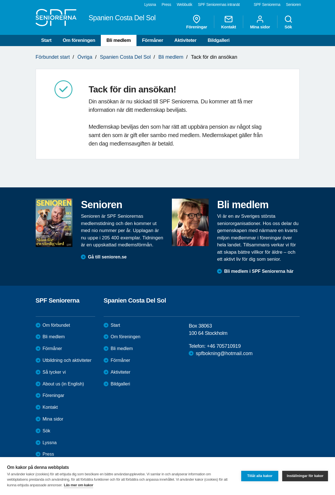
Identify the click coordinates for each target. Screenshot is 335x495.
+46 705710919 (224, 346)
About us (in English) (63, 384)
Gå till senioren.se (107, 257)
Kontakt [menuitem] (228, 22)
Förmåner (152, 40)
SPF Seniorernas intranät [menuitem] (219, 4)
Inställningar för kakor (305, 476)
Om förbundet (56, 325)
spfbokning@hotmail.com (224, 353)
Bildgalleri (219, 40)
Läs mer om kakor (78, 485)
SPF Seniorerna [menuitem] (267, 4)
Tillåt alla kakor (259, 476)
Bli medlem (118, 40)
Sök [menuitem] (288, 22)
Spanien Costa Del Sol (125, 57)
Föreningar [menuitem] (196, 22)
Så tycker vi (54, 372)
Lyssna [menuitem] (150, 4)
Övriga (85, 57)
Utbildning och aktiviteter (67, 360)
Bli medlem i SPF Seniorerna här (258, 271)
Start (46, 40)
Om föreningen (79, 40)
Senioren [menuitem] (293, 4)
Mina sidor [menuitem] (260, 22)
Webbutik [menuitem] (184, 4)
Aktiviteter (185, 40)
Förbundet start (53, 57)
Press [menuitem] (166, 4)
